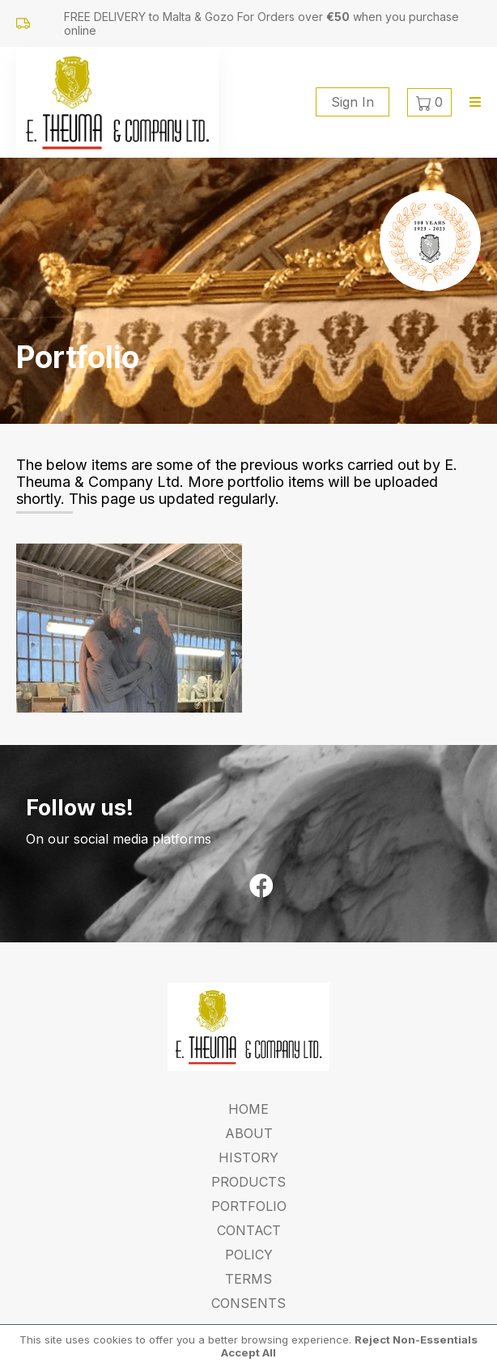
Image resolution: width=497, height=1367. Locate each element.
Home (248, 1109)
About (249, 1133)
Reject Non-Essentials (416, 1339)
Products (248, 1182)
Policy (249, 1254)
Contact (249, 1230)
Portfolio (249, 1206)
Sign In (352, 102)
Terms (248, 1279)
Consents (248, 1303)
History (248, 1157)
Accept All (248, 1352)
